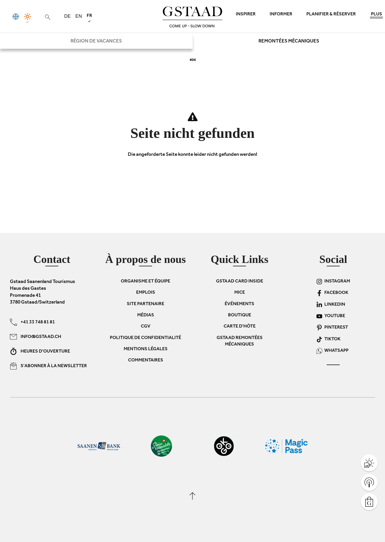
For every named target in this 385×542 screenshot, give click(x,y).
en (78, 16)
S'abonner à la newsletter (48, 365)
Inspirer (246, 14)
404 (193, 60)
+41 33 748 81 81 (32, 321)
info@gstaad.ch (35, 336)
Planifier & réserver (331, 14)
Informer (281, 14)
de (67, 16)
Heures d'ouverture (40, 351)
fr (89, 18)
